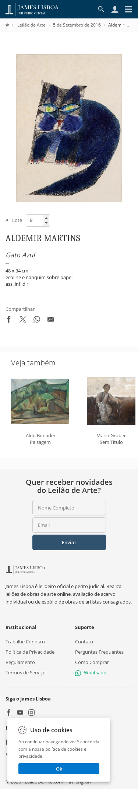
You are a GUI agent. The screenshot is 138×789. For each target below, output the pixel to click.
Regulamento (20, 662)
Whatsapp (90, 673)
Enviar (69, 542)
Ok (59, 768)
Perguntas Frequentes (99, 652)
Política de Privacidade (30, 652)
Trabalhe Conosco (25, 641)
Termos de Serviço (26, 673)
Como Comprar (92, 662)
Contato (84, 641)
